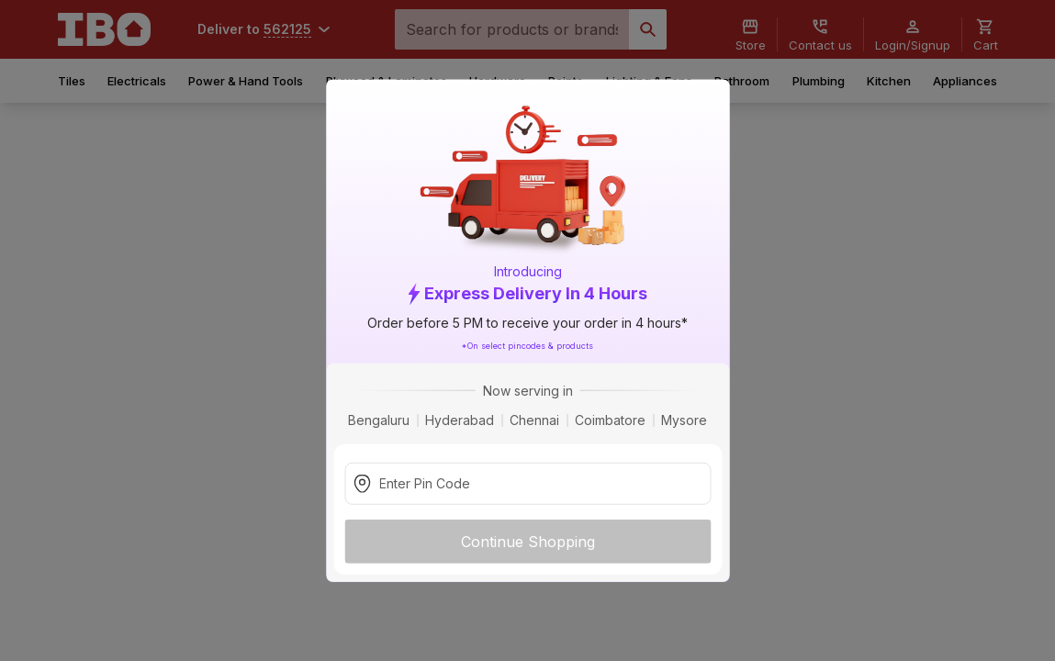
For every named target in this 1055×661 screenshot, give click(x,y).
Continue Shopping (528, 541)
